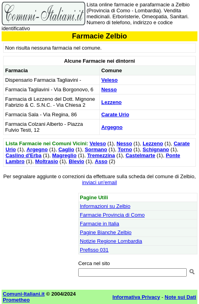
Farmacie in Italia (99, 224)
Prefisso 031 (94, 250)
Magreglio (64, 155)
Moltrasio (46, 161)
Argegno (111, 127)
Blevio (76, 161)
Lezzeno (111, 102)
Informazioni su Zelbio (105, 206)
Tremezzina (101, 155)
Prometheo (16, 300)
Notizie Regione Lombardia (111, 241)
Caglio (66, 149)
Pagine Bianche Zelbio (105, 232)
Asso (101, 161)
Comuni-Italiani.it (23, 294)
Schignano (156, 149)
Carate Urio (115, 114)
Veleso (109, 80)
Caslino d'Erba (24, 155)
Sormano (96, 149)
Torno (125, 149)
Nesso (109, 89)
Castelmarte (140, 155)
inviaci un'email (99, 182)
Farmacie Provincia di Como (112, 215)
